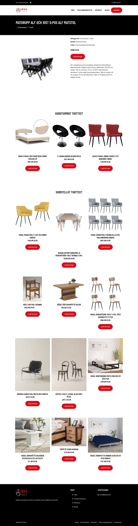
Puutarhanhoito (84, 10)
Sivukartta (117, 522)
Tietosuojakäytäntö (105, 522)
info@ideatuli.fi (116, 2)
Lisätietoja (77, 57)
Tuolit (31, 27)
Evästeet (94, 522)
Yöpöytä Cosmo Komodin (69, 449)
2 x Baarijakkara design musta (69, 156)
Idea (72, 10)
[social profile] (30, 2)
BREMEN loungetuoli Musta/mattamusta (32, 394)
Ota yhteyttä (84, 522)
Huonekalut (22, 27)
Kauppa (116, 10)
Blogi (107, 10)
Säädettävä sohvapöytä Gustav (69, 304)
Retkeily (98, 10)
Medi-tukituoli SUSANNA (32, 304)
